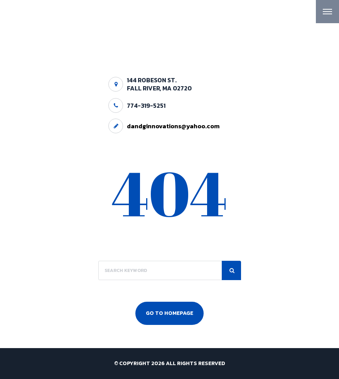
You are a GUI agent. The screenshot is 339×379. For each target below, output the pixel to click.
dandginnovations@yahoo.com (173, 126)
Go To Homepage (169, 313)
